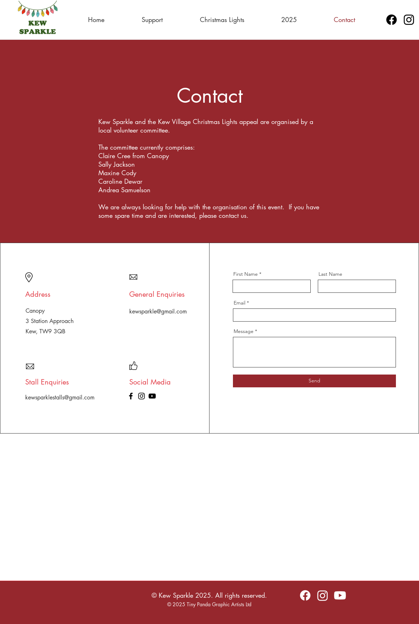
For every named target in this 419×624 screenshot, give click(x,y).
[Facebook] (391, 20)
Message (244, 331)
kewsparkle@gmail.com (158, 311)
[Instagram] (409, 20)
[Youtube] (340, 595)
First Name (245, 273)
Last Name (330, 273)
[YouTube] (152, 396)
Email (239, 302)
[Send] (314, 381)
